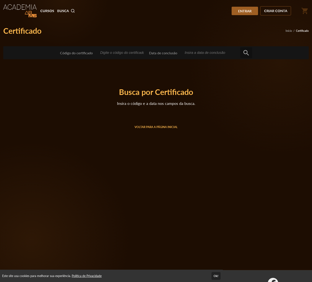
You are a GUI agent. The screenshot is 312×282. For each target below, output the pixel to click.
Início (289, 30)
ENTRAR (245, 11)
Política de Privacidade (87, 276)
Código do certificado (76, 53)
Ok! (216, 276)
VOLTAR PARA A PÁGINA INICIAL (156, 127)
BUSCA (66, 11)
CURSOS (47, 11)
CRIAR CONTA (275, 11)
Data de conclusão (163, 53)
